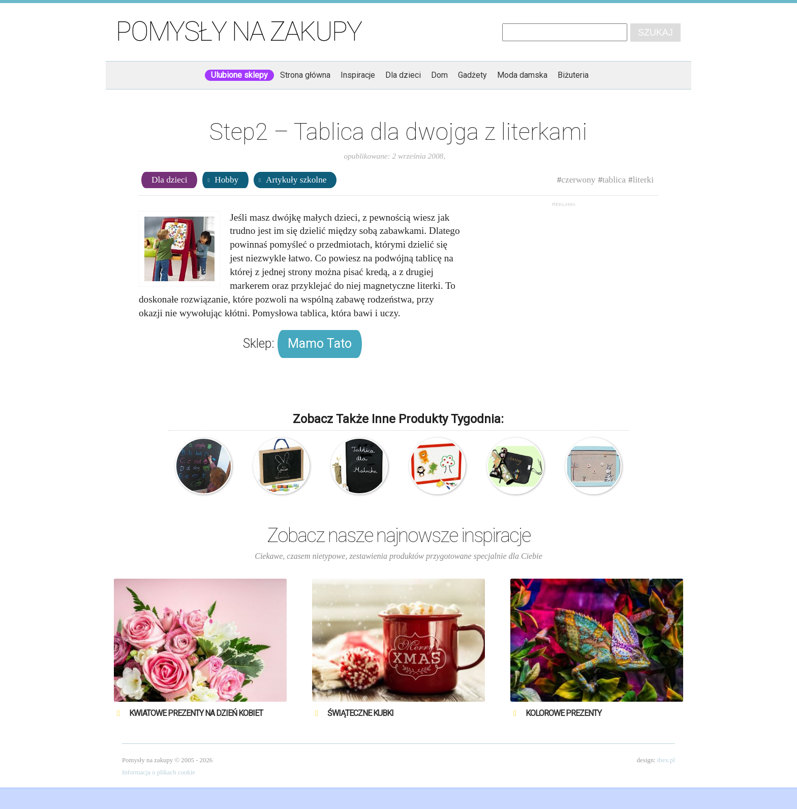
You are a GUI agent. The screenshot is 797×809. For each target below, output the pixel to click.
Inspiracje (358, 75)
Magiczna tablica (203, 466)
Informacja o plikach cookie (158, 772)
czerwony (578, 180)
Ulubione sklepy (239, 75)
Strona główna (305, 75)
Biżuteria (573, 75)
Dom (439, 75)
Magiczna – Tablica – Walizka (281, 466)
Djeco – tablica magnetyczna (437, 466)
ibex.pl (666, 760)
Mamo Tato (320, 343)
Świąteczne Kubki (360, 713)
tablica (614, 180)
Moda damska (522, 75)
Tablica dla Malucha (359, 466)
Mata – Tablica (515, 466)
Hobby (226, 180)
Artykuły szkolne (296, 180)
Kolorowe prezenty (563, 713)
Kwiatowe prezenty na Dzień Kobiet (196, 713)
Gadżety (472, 75)
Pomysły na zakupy (238, 31)
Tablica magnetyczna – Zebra (593, 466)
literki (643, 180)
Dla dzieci (403, 75)
